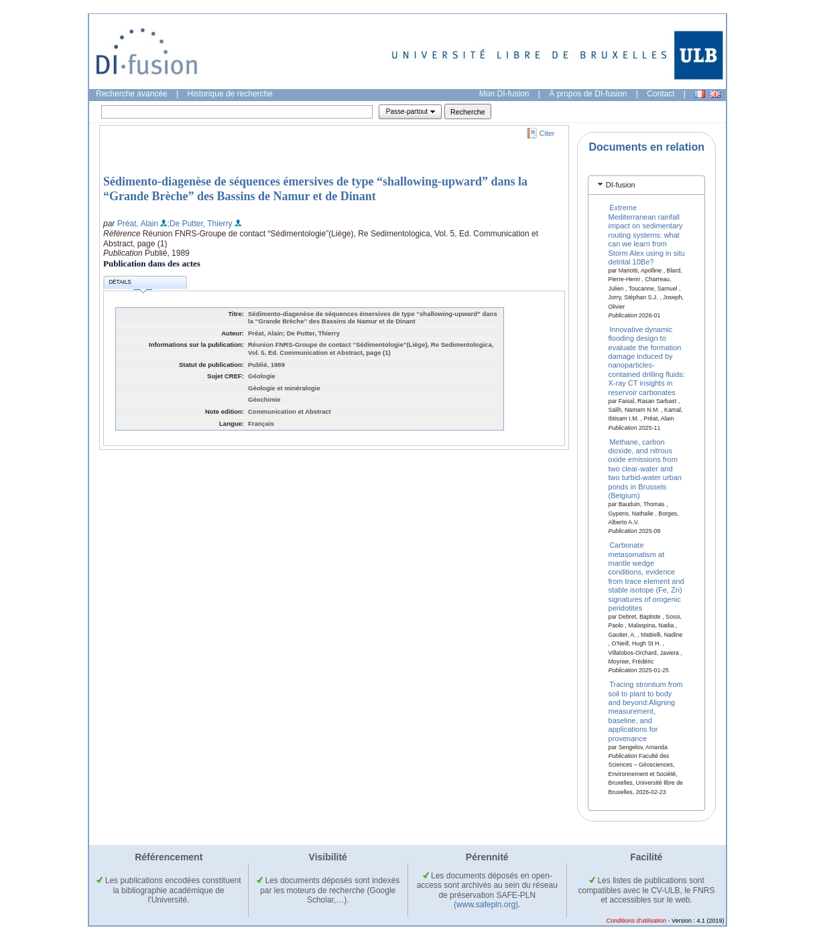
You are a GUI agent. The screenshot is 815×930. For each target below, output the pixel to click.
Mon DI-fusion (504, 93)
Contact (660, 93)
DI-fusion (620, 185)
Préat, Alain (137, 223)
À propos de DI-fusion (588, 93)
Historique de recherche (230, 93)
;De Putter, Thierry (199, 223)
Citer (547, 133)
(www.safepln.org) (486, 904)
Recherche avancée (132, 93)
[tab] (646, 185)
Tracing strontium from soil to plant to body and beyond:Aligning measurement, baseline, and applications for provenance (646, 711)
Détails (130, 284)
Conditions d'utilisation (636, 920)
